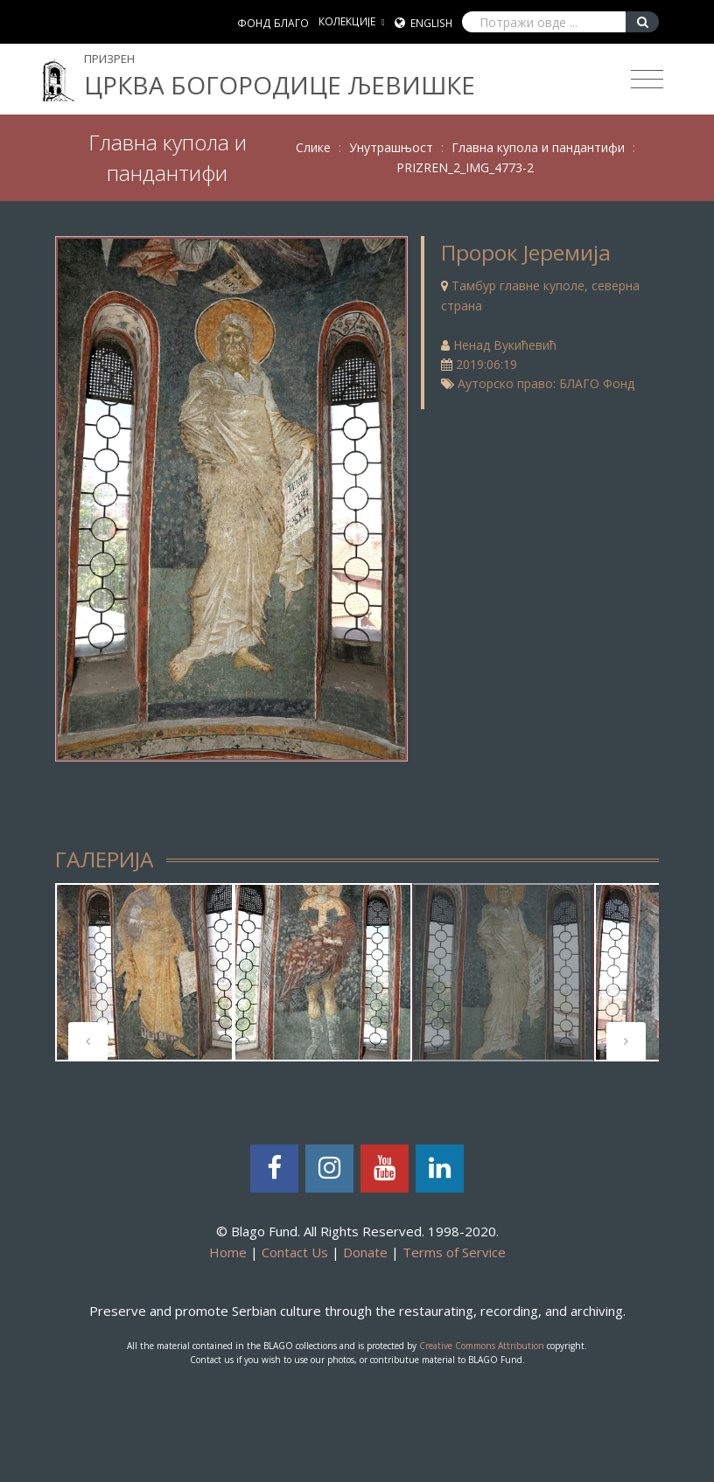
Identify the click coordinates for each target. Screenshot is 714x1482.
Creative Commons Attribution (481, 1345)
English (431, 23)
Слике (313, 147)
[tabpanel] (144, 972)
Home (228, 1252)
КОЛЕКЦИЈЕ (346, 21)
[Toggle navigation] (647, 80)
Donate (365, 1252)
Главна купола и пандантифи (538, 147)
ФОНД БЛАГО (273, 23)
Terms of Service (454, 1252)
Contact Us (295, 1252)
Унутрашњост (391, 147)
